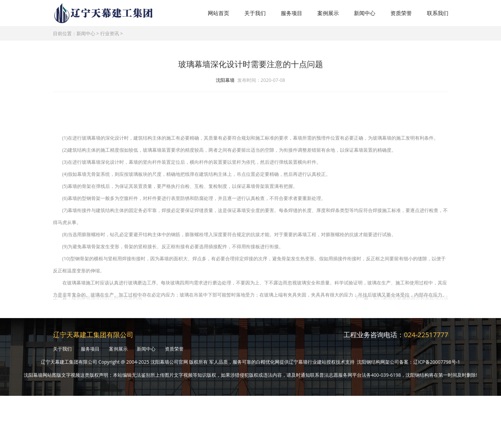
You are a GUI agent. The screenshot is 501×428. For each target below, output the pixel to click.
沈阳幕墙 (225, 81)
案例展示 (328, 13)
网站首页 (218, 13)
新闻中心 (364, 13)
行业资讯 (109, 33)
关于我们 (255, 13)
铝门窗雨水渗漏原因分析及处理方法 (410, 300)
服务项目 (291, 13)
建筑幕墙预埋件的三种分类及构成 (107, 300)
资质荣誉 (401, 13)
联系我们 (437, 13)
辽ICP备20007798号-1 (436, 362)
